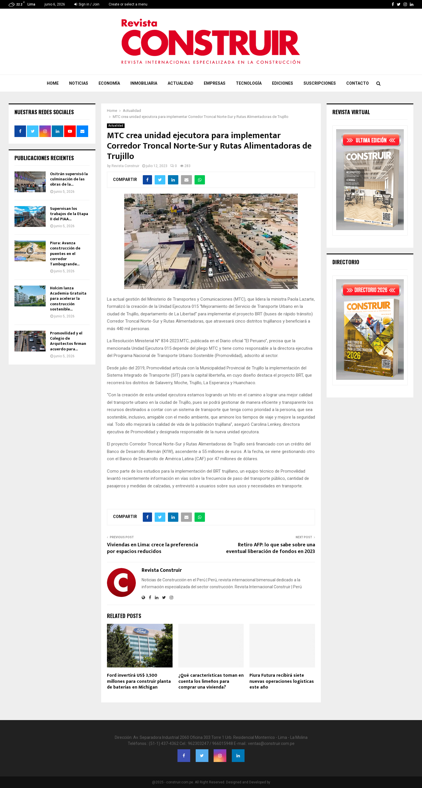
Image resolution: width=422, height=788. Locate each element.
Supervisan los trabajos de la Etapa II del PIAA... (69, 213)
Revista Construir (125, 166)
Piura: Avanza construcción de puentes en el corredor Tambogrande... (65, 253)
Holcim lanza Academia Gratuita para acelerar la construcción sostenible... (68, 298)
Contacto (357, 83)
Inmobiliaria (143, 83)
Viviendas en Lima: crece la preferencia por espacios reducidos (152, 548)
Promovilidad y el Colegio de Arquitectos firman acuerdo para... (68, 341)
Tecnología (249, 83)
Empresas (214, 83)
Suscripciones (319, 83)
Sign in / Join (86, 4)
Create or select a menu (128, 4)
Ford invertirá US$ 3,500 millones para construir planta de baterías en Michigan (139, 681)
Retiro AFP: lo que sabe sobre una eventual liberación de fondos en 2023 (270, 548)
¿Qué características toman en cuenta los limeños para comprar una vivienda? (211, 681)
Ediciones (282, 83)
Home (53, 83)
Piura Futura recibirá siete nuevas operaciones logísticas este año (281, 681)
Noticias (78, 83)
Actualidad (180, 83)
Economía (109, 83)
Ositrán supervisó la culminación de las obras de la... (69, 179)
